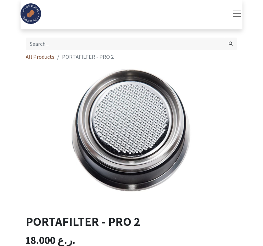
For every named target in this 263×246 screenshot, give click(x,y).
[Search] (230, 44)
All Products (40, 56)
